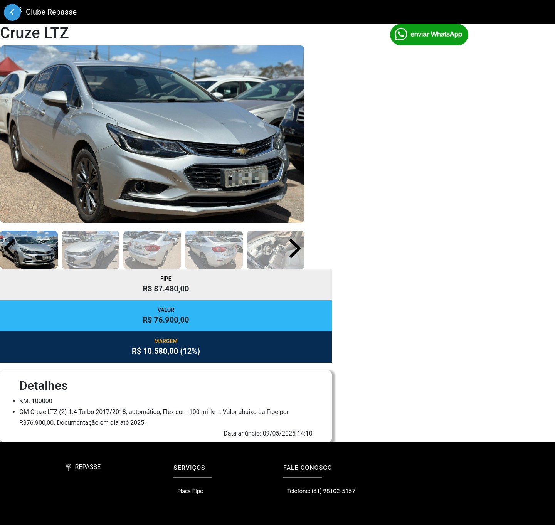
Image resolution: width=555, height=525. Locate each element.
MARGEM (165, 341)
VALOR (166, 310)
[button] (295, 248)
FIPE (166, 279)
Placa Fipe (190, 490)
